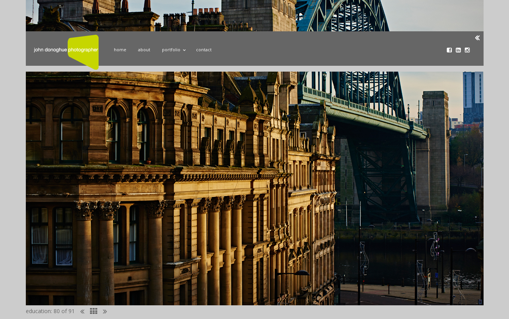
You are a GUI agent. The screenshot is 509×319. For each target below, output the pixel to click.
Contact (204, 49)
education (38, 311)
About (144, 49)
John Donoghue (66, 52)
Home (120, 49)
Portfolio (173, 48)
